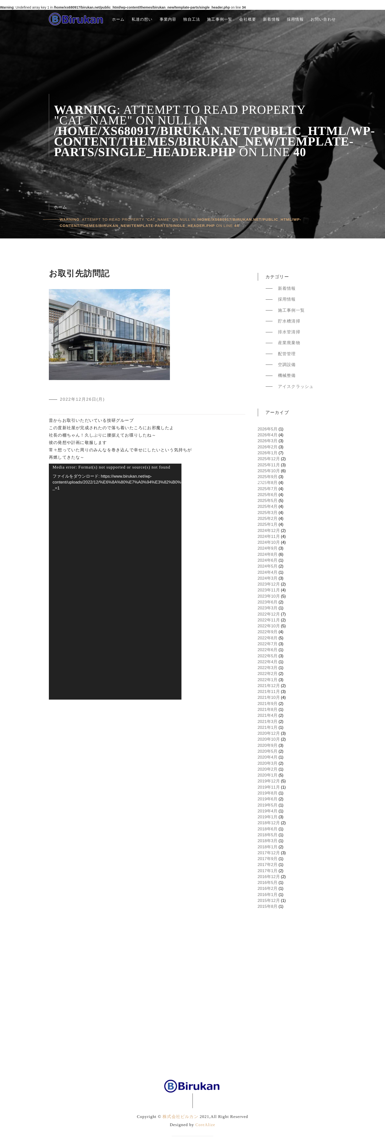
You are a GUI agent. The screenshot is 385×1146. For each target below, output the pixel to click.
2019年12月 (269, 781)
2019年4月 (267, 811)
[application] (115, 582)
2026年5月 (267, 429)
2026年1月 (267, 453)
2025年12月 (269, 458)
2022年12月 (269, 614)
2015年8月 (267, 906)
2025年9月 (267, 476)
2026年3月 (267, 441)
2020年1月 (267, 775)
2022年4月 (267, 662)
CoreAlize (205, 1124)
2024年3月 (267, 578)
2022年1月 (267, 679)
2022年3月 (267, 667)
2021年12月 (269, 685)
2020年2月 (267, 769)
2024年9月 (267, 548)
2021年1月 (267, 727)
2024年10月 (269, 542)
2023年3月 (267, 608)
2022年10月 (269, 626)
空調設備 (287, 364)
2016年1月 (267, 894)
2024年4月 (267, 572)
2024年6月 (267, 560)
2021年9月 (267, 703)
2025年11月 (269, 465)
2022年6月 (267, 649)
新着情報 (271, 19)
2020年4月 (267, 757)
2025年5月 (267, 500)
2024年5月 (267, 566)
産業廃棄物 (289, 342)
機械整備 (287, 375)
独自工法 (191, 19)
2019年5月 (267, 805)
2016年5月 (267, 882)
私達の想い (142, 19)
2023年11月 (269, 590)
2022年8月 (267, 638)
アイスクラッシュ (296, 386)
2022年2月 (267, 673)
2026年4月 (267, 435)
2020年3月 (267, 763)
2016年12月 (269, 876)
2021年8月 (267, 709)
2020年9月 (267, 745)
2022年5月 (267, 656)
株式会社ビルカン (180, 1116)
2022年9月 (267, 632)
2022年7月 (267, 644)
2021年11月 (269, 691)
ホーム (118, 19)
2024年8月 (267, 554)
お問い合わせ (323, 19)
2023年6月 (267, 602)
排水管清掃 (289, 332)
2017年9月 (267, 858)
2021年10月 (269, 697)
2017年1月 (267, 870)
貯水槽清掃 (289, 321)
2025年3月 (267, 512)
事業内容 (168, 19)
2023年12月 (269, 584)
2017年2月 (267, 864)
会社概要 (247, 19)
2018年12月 (269, 823)
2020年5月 (267, 751)
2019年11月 (269, 787)
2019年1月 (267, 817)
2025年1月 (267, 524)
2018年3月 (267, 840)
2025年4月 (267, 506)
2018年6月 (267, 829)
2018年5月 (267, 835)
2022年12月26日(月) (82, 399)
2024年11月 (269, 536)
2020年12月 (269, 733)
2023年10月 (269, 596)
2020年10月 (269, 739)
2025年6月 (267, 494)
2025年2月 (267, 518)
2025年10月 (269, 471)
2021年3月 (267, 721)
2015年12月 (269, 900)
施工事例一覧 (219, 19)
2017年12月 (269, 853)
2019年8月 (267, 793)
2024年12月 (269, 530)
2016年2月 (267, 888)
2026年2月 (267, 447)
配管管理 (287, 354)
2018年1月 (267, 847)
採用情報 (295, 19)
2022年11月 (269, 620)
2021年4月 (267, 715)
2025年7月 (267, 488)
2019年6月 (267, 799)
